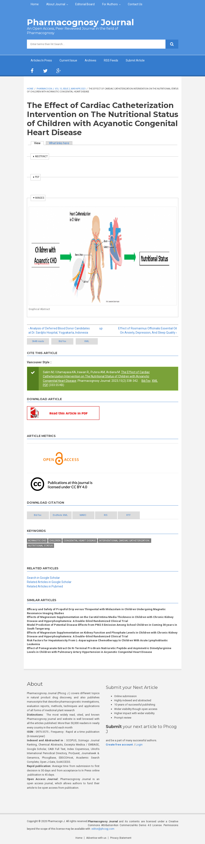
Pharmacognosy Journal (80, 22)
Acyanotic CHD (37, 540)
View (39, 143)
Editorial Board (85, 4)
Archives (90, 60)
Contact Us (135, 4)
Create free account (119, 744)
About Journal (55, 4)
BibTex (62, 341)
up (101, 328)
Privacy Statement (120, 838)
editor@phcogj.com (102, 828)
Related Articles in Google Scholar (49, 582)
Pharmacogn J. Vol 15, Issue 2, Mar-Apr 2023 (61, 89)
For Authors (110, 4)
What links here (59, 143)
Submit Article (135, 60)
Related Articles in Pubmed (45, 586)
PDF (45, 385)
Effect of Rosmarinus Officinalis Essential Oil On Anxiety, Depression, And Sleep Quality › (147, 330)
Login (139, 744)
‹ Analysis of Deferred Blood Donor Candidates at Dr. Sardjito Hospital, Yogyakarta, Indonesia (59, 330)
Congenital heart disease (80, 540)
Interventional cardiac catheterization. (124, 540)
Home (35, 4)
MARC (83, 515)
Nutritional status (40, 545)
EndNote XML (60, 515)
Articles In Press (41, 60)
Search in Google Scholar (43, 577)
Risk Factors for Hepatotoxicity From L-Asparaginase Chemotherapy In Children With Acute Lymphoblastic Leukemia (97, 642)
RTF (128, 515)
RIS (105, 515)
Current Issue (68, 60)
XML (86, 341)
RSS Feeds (111, 60)
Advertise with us (96, 838)
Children (55, 540)
